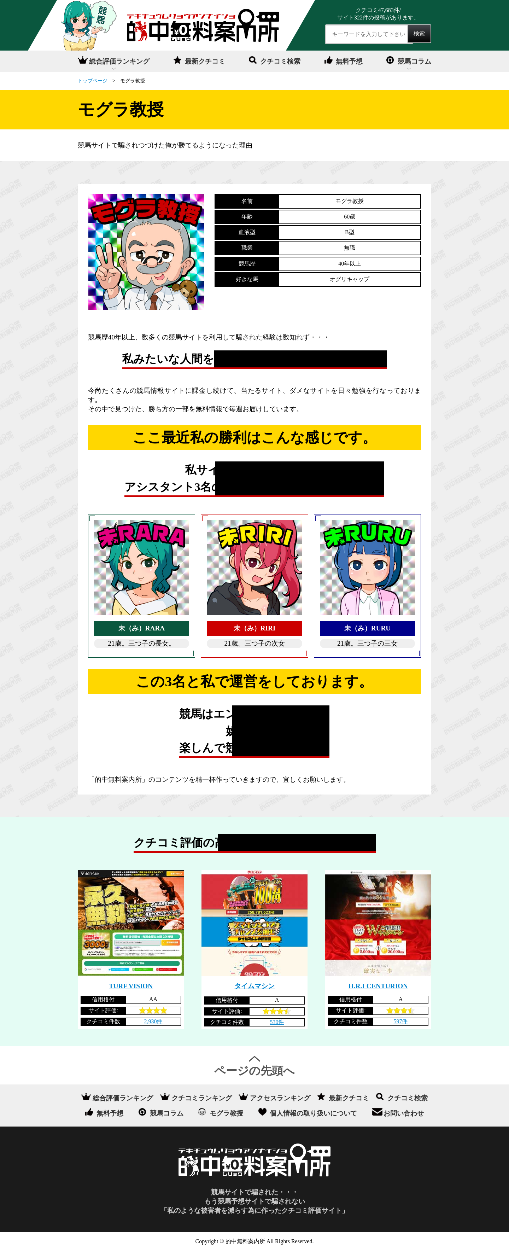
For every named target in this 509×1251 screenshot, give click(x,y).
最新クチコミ (205, 61)
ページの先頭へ (254, 1070)
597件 (400, 1021)
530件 (277, 1022)
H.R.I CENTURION (378, 986)
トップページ (92, 80)
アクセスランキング (280, 1097)
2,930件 (153, 1021)
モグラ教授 (226, 1113)
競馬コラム (414, 61)
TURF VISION (131, 986)
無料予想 (349, 61)
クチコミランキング (201, 1097)
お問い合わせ (404, 1113)
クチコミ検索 (280, 61)
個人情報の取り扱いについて (313, 1113)
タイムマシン (254, 986)
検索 (419, 33)
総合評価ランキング (119, 61)
